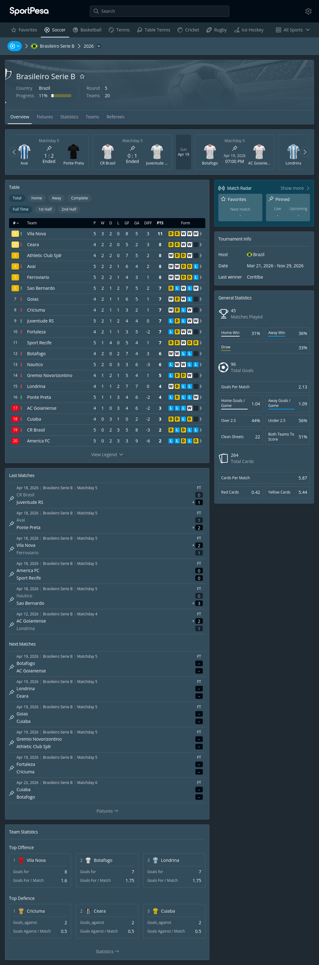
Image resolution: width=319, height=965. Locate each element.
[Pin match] (48, 148)
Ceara (100, 911)
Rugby (216, 31)
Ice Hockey (249, 31)
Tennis (119, 31)
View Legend (107, 454)
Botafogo (103, 860)
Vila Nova (36, 860)
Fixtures (110, 811)
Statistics (110, 951)
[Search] (159, 11)
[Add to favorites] (115, 76)
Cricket (188, 31)
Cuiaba (168, 911)
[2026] (92, 46)
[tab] (20, 117)
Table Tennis (153, 31)
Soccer (54, 31)
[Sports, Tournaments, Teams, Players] (14, 46)
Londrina (170, 860)
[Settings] (308, 11)
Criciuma (36, 911)
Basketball (87, 31)
